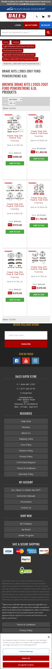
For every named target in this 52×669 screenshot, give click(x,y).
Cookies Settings (26, 651)
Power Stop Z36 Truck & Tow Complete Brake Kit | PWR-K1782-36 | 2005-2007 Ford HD (15, 138)
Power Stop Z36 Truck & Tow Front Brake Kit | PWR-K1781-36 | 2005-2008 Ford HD (15, 274)
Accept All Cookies (26, 665)
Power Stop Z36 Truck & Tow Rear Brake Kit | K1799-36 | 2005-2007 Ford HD (39, 269)
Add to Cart (14, 163)
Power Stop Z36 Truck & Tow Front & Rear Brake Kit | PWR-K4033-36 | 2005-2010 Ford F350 (15, 206)
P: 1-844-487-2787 (26, 384)
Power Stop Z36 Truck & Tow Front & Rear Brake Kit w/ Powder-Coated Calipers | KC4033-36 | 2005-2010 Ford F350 (39, 133)
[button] (26, 32)
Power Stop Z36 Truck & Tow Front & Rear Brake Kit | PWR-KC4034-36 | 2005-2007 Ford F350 (39, 200)
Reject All (26, 658)
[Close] (49, 637)
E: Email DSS (26, 393)
